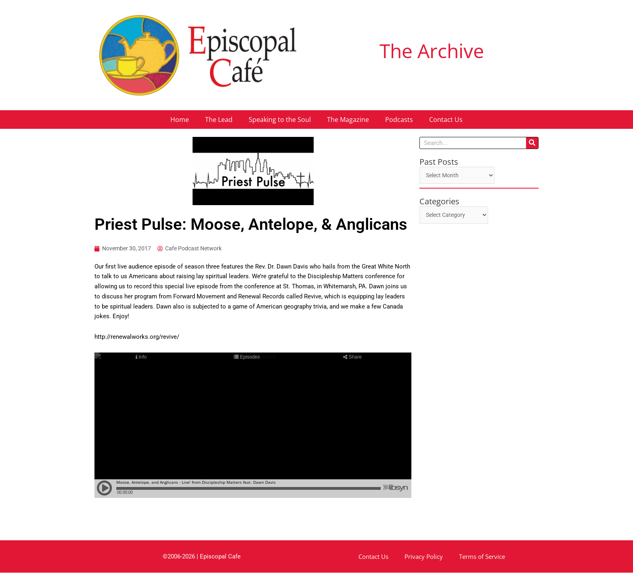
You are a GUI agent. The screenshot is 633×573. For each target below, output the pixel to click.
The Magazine (348, 119)
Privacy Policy (424, 557)
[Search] (532, 143)
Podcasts (399, 119)
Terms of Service (482, 557)
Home (179, 119)
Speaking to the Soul (280, 119)
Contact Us (446, 119)
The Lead (219, 119)
